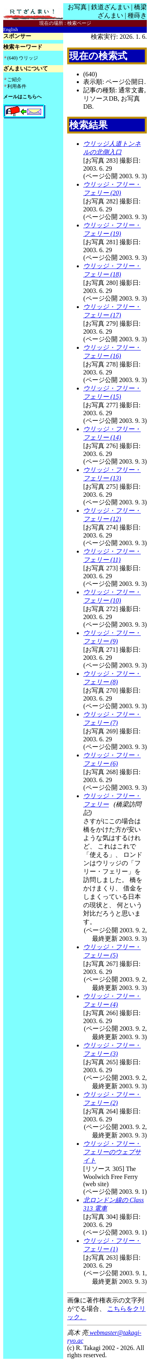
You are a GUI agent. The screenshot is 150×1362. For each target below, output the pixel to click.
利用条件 (16, 86)
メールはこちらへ (22, 97)
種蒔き (137, 15)
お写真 (77, 7)
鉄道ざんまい (110, 7)
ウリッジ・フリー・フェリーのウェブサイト (112, 1152)
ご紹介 (14, 79)
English (10, 29)
